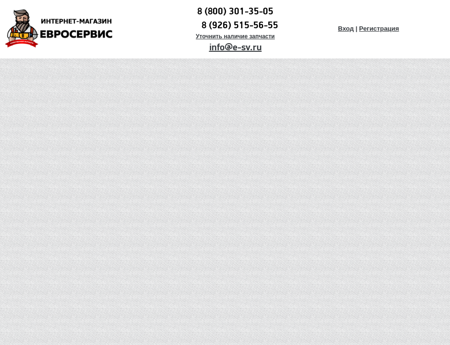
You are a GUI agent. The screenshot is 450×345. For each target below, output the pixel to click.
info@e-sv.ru (235, 47)
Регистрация (379, 28)
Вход (346, 28)
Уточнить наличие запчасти (235, 36)
